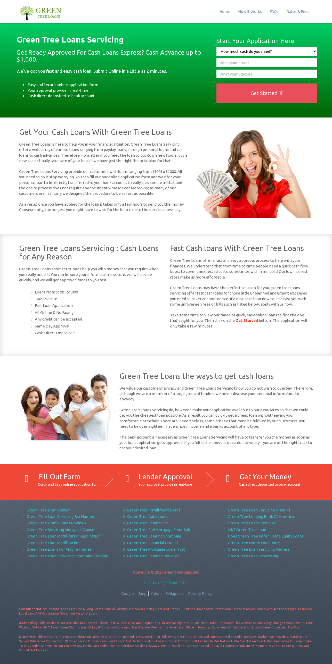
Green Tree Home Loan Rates (251, 543)
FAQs (274, 11)
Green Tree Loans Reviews (249, 523)
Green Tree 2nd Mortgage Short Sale (156, 529)
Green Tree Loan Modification (50, 543)
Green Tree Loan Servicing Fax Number (58, 516)
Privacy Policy (200, 593)
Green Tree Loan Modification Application (61, 536)
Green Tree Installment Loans (151, 510)
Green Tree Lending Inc (145, 523)
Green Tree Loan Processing (250, 556)
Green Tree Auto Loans (145, 516)
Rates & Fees (297, 11)
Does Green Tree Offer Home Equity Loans (263, 536)
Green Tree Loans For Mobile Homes (56, 549)
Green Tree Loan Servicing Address (256, 549)
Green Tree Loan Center (45, 510)
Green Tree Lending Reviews (150, 556)
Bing (142, 593)
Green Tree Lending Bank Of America (258, 516)
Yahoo (156, 593)
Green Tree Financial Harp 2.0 (150, 543)
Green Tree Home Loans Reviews (53, 523)
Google (127, 593)
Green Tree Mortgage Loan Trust (153, 549)
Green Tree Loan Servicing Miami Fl (256, 510)
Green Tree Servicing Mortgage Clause (57, 529)
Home (224, 11)
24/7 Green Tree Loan (244, 529)
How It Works (250, 11)
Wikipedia (175, 593)
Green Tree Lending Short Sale (151, 536)
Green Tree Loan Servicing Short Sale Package (64, 556)
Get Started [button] (267, 93)
